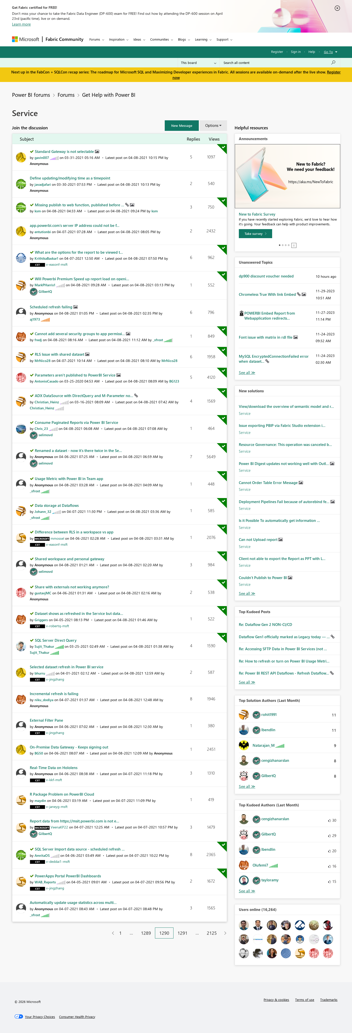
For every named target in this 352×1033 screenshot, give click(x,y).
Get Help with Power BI (108, 94)
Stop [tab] (293, 245)
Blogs (182, 39)
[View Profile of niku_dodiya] (44, 699)
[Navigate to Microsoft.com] (25, 39)
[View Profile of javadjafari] (43, 184)
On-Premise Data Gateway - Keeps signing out (69, 746)
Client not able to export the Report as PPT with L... (282, 558)
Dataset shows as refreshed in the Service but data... (79, 613)
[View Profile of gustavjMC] (43, 593)
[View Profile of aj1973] (35, 319)
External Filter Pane (46, 720)
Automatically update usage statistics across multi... (73, 902)
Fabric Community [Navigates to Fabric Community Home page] (64, 39)
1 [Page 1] (120, 933)
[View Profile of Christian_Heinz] (47, 402)
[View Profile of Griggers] (41, 619)
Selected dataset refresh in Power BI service (66, 666)
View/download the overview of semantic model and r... (286, 406)
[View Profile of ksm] (38, 211)
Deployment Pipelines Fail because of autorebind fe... (284, 501)
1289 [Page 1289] (146, 933)
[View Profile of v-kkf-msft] (54, 779)
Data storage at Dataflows (57, 505)
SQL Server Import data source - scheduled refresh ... (80, 849)
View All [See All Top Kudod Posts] (247, 682)
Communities (159, 39)
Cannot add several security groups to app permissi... (80, 333)
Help (311, 51)
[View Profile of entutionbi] (43, 231)
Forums (94, 39)
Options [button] (211, 125)
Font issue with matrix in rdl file (266, 337)
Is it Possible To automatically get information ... (279, 520)
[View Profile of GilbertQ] (45, 291)
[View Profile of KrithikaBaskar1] (46, 258)
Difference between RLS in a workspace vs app (74, 531)
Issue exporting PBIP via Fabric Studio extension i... (282, 425)
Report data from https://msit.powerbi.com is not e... (74, 820)
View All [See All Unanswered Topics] (247, 372)
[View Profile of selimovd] (46, 434)
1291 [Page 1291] (183, 933)
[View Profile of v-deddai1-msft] (58, 861)
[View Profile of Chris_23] (41, 428)
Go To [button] (328, 52)
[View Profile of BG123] (174, 381)
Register (277, 51)
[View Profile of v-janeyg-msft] (57, 806)
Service (245, 413)
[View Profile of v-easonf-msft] (57, 264)
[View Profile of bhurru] (40, 673)
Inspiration (116, 39)
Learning (201, 39)
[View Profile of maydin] (40, 800)
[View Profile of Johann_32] (43, 511)
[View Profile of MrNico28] (43, 360)
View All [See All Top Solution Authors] (247, 786)
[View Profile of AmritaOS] (42, 855)
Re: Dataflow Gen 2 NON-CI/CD (265, 624)
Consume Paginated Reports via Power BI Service (76, 422)
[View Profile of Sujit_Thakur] (44, 646)
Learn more (21, 24)
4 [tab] (289, 245)
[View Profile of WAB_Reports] (45, 882)
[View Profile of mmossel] (57, 538)
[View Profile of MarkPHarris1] (45, 285)
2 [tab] (283, 245)
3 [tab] (286, 245)
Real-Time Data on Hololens (53, 767)
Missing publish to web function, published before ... (80, 204)
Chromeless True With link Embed (268, 294)
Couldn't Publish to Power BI (263, 577)
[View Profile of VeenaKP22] (59, 827)
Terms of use (304, 999)
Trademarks (328, 999)
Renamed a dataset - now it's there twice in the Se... (78, 450)
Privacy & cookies (276, 999)
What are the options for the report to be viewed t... (79, 252)
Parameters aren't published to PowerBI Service (75, 375)
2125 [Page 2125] (212, 933)
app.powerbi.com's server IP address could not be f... (74, 225)
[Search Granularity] (198, 62)
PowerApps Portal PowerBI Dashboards (68, 875)
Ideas (137, 39)
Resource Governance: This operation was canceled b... (285, 444)
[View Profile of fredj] (38, 339)
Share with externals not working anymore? (72, 586)
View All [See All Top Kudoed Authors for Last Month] (247, 891)
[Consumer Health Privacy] (77, 1016)
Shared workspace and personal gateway (69, 558)
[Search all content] (279, 62)
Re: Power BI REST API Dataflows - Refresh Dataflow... (284, 673)
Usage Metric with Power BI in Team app (69, 478)
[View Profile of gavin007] (42, 157)
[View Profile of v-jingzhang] (55, 679)
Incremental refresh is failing (54, 693)
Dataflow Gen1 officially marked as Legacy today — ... (285, 636)
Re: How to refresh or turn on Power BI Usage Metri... (284, 661)
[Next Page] (224, 933)
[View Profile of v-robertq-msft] (57, 625)
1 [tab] (280, 245)
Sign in (296, 51)
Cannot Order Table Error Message (269, 482)
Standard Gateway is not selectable (65, 151)
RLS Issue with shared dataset (60, 354)
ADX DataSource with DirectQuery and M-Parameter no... (84, 395)
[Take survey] (255, 233)
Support (222, 39)
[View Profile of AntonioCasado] (46, 381)
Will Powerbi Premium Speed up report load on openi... (82, 278)
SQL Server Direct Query (56, 640)
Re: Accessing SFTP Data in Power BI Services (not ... (283, 648)
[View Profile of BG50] (39, 753)
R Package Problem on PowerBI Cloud (62, 794)
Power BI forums (31, 94)
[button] (182, 125)
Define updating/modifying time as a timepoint (70, 177)
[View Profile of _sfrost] (158, 339)
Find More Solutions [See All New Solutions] (247, 593)
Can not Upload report (258, 539)
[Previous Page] (111, 933)
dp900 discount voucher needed (266, 275)
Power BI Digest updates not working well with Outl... (284, 463)
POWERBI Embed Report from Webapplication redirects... (269, 316)
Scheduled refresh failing (51, 306)
